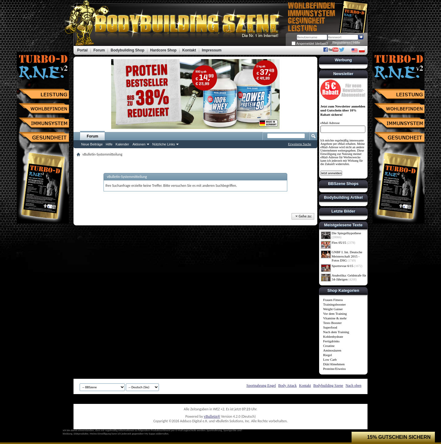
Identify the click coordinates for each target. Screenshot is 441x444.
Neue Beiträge (92, 144)
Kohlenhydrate (333, 336)
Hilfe (356, 42)
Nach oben (353, 385)
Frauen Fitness (333, 300)
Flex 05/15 (339, 242)
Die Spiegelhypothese (346, 233)
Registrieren (341, 42)
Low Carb (330, 359)
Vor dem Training (335, 313)
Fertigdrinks (331, 341)
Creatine (328, 346)
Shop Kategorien (343, 290)
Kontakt (305, 385)
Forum (92, 136)
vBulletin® (212, 416)
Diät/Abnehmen (334, 364)
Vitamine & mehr (335, 318)
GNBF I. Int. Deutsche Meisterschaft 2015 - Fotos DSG (347, 256)
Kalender (122, 144)
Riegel (327, 355)
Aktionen (138, 144)
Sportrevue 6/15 (342, 266)
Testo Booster (332, 323)
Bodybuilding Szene (328, 385)
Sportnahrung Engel (261, 385)
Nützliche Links (163, 144)
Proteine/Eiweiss (334, 369)
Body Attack (287, 385)
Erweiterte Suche (299, 144)
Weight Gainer (333, 309)
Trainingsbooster (334, 304)
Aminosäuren (332, 350)
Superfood (330, 327)
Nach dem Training (336, 332)
